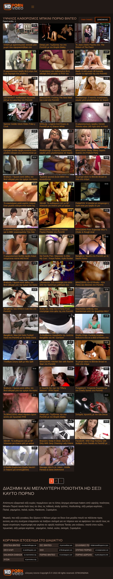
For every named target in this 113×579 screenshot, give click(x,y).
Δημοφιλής (102, 20)
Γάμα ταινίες (87, 20)
